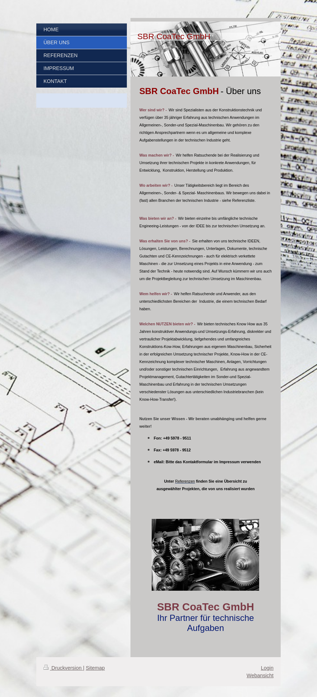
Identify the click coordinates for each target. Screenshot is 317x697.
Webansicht (260, 675)
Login (267, 668)
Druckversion (63, 668)
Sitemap (95, 668)
